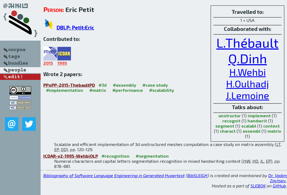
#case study (155, 84)
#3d (103, 84)
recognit (231, 120)
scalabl (248, 125)
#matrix (97, 90)
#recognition (115, 155)
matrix (274, 131)
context (271, 125)
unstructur (229, 115)
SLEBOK (258, 185)
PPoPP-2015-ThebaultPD (69, 84)
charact (228, 131)
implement (259, 115)
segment (224, 125)
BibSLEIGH (197, 175)
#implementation (64, 90)
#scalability (161, 90)
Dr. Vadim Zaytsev (277, 178)
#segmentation (152, 155)
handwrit (257, 120)
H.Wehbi (247, 72)
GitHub (279, 185)
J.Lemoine (247, 95)
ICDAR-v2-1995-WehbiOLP (70, 155)
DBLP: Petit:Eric (75, 27)
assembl (251, 131)
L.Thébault (247, 42)
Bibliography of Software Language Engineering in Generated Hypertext (114, 175)
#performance (127, 90)
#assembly (124, 84)
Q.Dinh (247, 58)
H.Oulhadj (247, 83)
